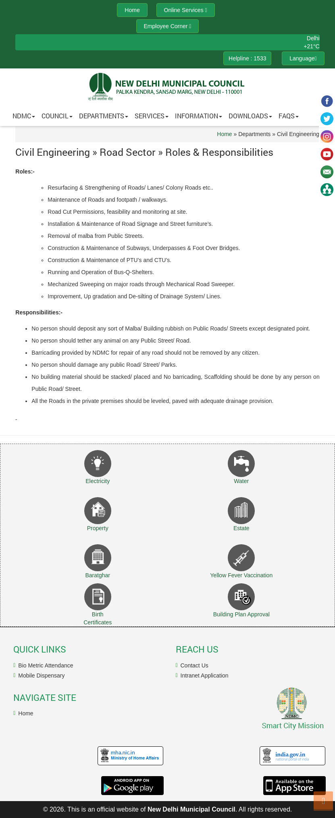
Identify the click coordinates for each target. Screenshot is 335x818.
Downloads (250, 116)
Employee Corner (167, 26)
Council (57, 116)
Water (241, 481)
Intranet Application (205, 675)
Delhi (313, 38)
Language (302, 58)
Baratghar (97, 575)
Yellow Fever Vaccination (241, 575)
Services (152, 116)
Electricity (97, 481)
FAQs (289, 116)
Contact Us (194, 665)
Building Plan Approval (241, 614)
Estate (241, 528)
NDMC (23, 116)
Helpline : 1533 (247, 58)
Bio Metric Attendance (45, 665)
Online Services (185, 10)
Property (97, 528)
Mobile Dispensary (41, 675)
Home (224, 134)
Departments (103, 116)
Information (198, 116)
